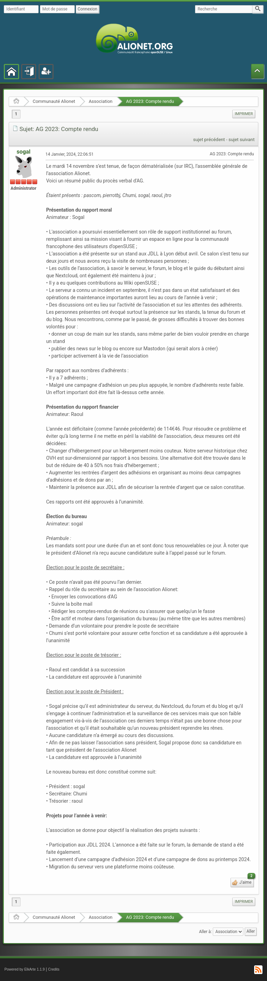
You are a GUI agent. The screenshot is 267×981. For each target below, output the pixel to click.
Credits (53, 969)
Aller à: (205, 931)
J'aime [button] (246, 881)
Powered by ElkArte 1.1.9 (25, 969)
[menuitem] (243, 114)
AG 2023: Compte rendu (150, 101)
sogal (24, 151)
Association (100, 101)
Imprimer (244, 114)
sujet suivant (241, 139)
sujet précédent (209, 139)
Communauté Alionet (54, 101)
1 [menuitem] (16, 114)
